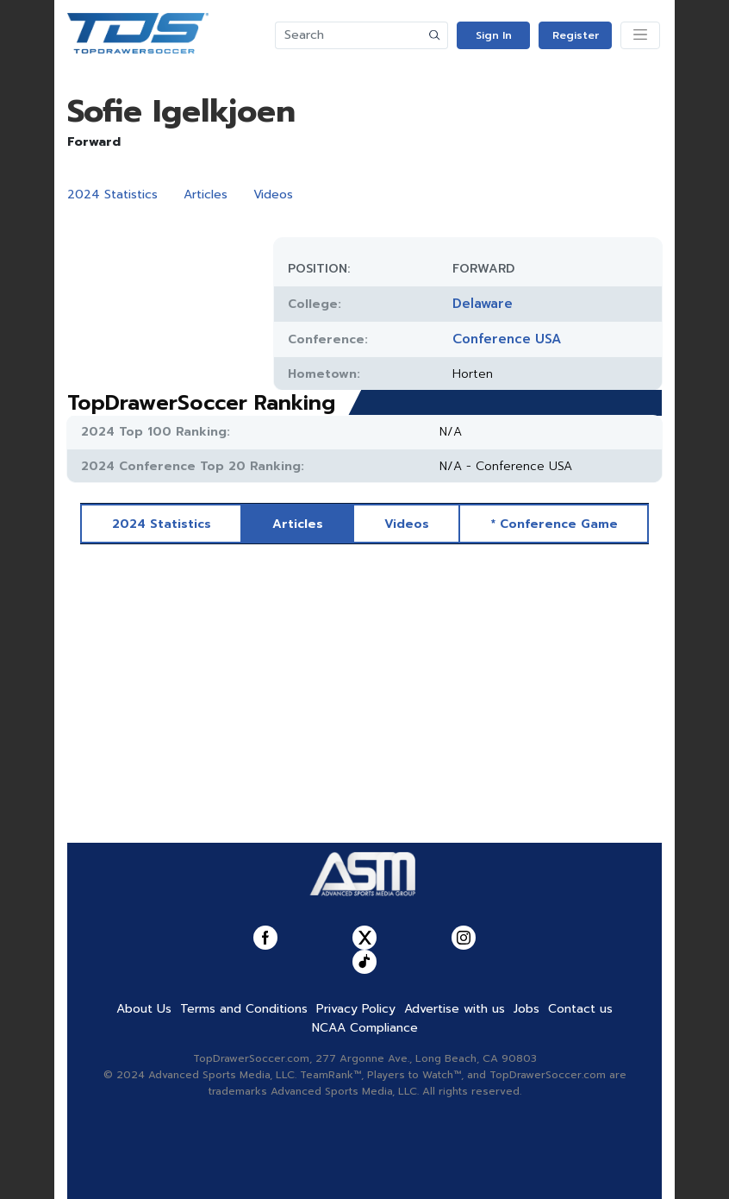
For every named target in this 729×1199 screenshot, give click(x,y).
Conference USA (506, 339)
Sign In (494, 35)
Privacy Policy (356, 1009)
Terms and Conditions (244, 1009)
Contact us (580, 1009)
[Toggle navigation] (640, 35)
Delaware (482, 303)
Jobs (526, 1009)
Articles (205, 194)
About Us (143, 1009)
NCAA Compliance (365, 1028)
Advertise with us (454, 1009)
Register (575, 35)
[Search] (349, 35)
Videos (273, 194)
